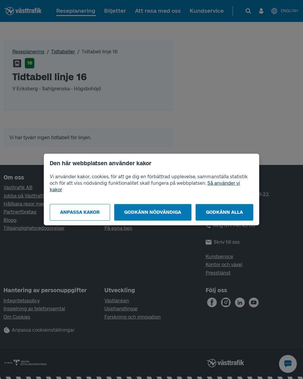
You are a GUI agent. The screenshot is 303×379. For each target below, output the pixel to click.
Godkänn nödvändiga (152, 212)
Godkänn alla (224, 212)
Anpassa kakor (80, 212)
